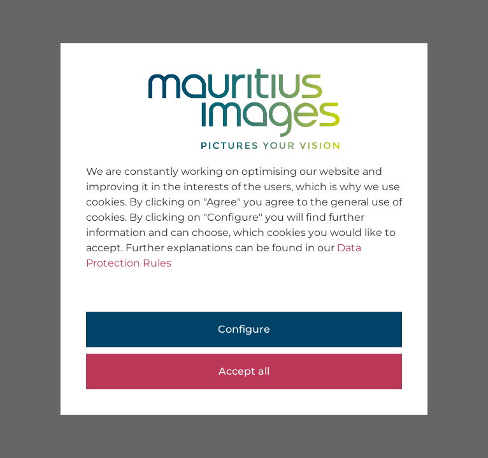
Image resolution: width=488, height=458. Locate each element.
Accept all (244, 371)
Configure (244, 329)
